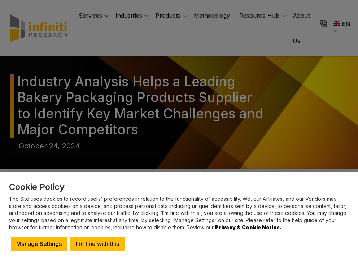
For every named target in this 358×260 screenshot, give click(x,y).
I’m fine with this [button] (97, 243)
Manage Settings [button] (39, 243)
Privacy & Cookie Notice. (248, 227)
